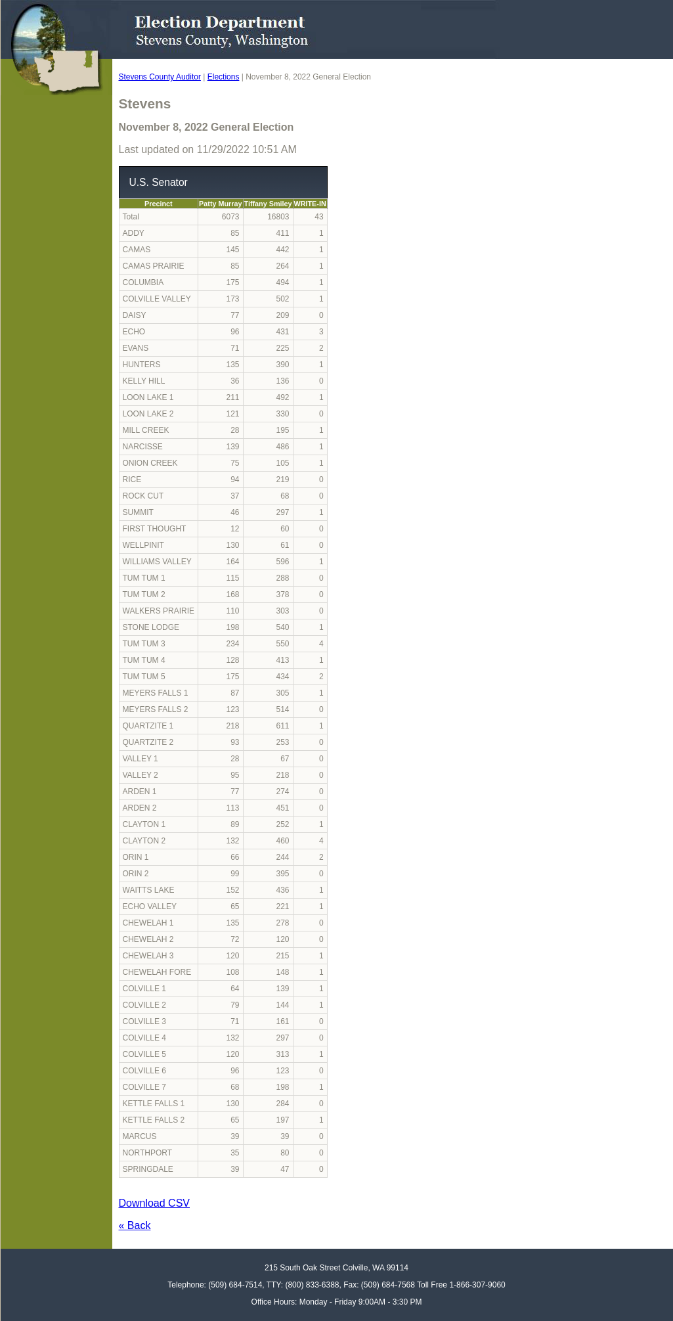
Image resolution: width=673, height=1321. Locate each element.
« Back (135, 1225)
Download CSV (154, 1203)
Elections (223, 76)
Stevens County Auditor (160, 76)
